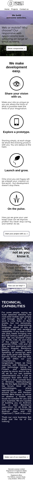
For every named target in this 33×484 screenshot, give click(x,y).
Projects (14, 9)
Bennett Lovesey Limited (16, 3)
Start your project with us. (15, 234)
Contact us (24, 9)
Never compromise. (16, 48)
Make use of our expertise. (16, 457)
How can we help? (15, 286)
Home (6, 9)
